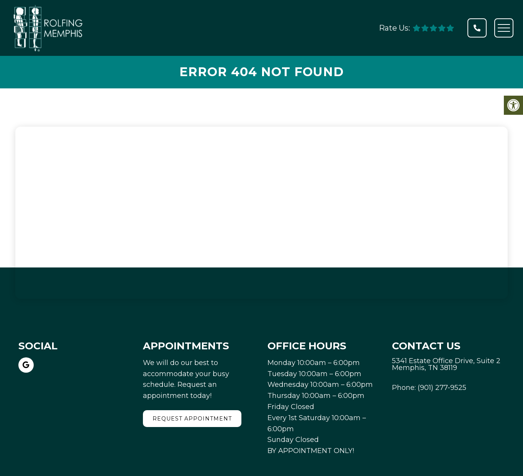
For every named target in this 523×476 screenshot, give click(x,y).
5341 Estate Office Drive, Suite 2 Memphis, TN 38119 (446, 364)
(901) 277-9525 (442, 387)
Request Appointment (192, 418)
